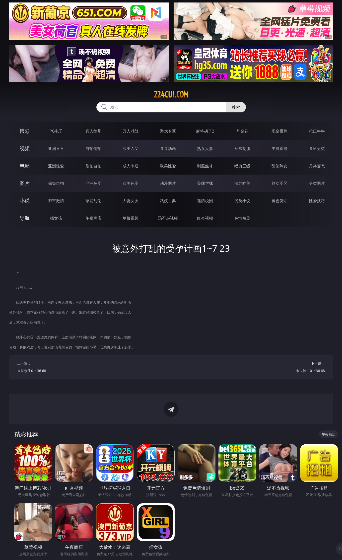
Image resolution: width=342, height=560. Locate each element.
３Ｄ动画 (168, 148)
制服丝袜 (205, 166)
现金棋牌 (279, 131)
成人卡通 (130, 166)
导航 (25, 218)
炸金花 (242, 131)
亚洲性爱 (56, 166)
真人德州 (93, 131)
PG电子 (56, 131)
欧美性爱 (168, 166)
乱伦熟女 (279, 166)
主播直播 (279, 148)
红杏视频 (205, 218)
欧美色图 (130, 183)
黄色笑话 (279, 200)
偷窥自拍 (56, 183)
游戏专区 (168, 131)
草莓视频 (130, 218)
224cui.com (171, 94)
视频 (25, 148)
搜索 (236, 107)
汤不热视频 (168, 218)
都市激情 (56, 200)
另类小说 (242, 200)
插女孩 (56, 218)
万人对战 (130, 131)
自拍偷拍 (93, 148)
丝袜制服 (242, 148)
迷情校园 (205, 200)
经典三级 (242, 166)
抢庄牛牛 (317, 131)
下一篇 (252, 367)
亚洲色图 (93, 183)
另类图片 (317, 183)
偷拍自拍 (93, 166)
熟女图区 (279, 183)
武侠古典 (168, 200)
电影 (25, 165)
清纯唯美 (242, 183)
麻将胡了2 (205, 131)
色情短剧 (242, 218)
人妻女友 (130, 200)
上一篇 (90, 367)
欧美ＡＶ (130, 148)
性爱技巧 (317, 200)
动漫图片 (168, 183)
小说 (25, 200)
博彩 (25, 131)
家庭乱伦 (93, 200)
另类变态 (317, 166)
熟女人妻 (205, 148)
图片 (25, 183)
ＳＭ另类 (317, 148)
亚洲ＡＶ (56, 148)
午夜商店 (93, 218)
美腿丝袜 (205, 183)
